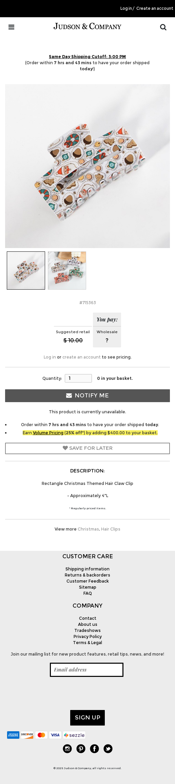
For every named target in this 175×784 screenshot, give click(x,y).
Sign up (87, 717)
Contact (87, 618)
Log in (126, 8)
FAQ (87, 593)
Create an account (154, 8)
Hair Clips (110, 529)
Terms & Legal (87, 642)
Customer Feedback (87, 581)
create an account (81, 357)
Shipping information (87, 568)
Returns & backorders (87, 575)
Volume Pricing (48, 432)
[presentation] (58, 693)
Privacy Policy (88, 636)
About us (87, 624)
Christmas (88, 529)
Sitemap (87, 587)
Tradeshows (87, 630)
